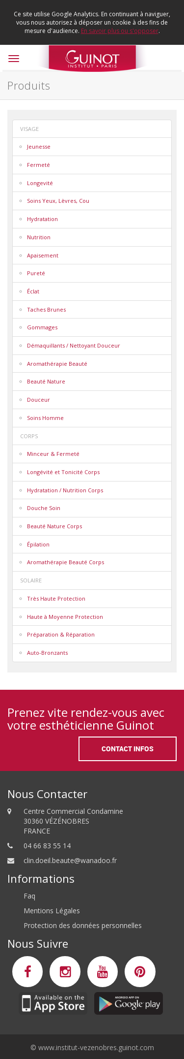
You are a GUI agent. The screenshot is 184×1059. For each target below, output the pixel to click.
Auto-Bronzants (47, 652)
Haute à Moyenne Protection (65, 616)
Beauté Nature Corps (54, 526)
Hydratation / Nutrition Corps (65, 490)
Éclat (33, 291)
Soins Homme (45, 417)
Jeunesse (39, 146)
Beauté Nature (46, 381)
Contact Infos (128, 748)
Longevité (40, 183)
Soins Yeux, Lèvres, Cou (58, 200)
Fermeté (38, 164)
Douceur (38, 399)
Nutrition (39, 237)
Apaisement (42, 255)
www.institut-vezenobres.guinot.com (96, 1047)
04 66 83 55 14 (47, 845)
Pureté (36, 273)
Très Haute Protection (56, 598)
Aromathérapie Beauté (57, 363)
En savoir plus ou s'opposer (119, 31)
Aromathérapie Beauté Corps (65, 562)
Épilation (38, 544)
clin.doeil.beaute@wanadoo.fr (70, 860)
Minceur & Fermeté (53, 453)
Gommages (42, 327)
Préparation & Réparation (61, 634)
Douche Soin (43, 508)
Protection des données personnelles (83, 925)
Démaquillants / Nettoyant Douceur (73, 345)
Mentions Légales (52, 910)
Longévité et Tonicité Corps (63, 472)
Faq (29, 895)
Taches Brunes (46, 309)
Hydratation (42, 219)
